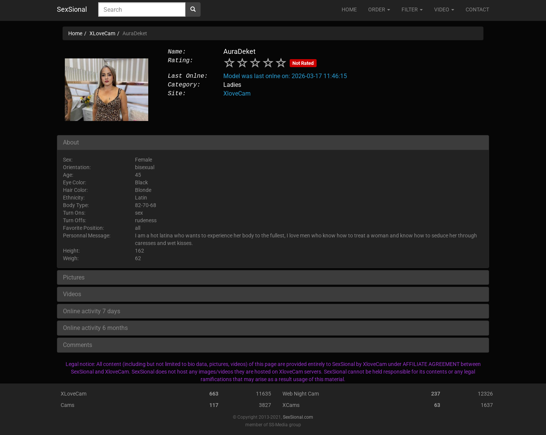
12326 (485, 394)
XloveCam (237, 93)
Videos (72, 294)
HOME (349, 9)
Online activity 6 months (95, 327)
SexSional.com (298, 417)
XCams (291, 405)
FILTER (412, 9)
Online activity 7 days (91, 311)
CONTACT (477, 9)
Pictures (74, 277)
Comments (77, 345)
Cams (67, 405)
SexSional (72, 9)
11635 (263, 394)
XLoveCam (73, 394)
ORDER (379, 9)
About (71, 142)
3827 (265, 405)
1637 (487, 405)
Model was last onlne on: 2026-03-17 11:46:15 (285, 76)
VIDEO (444, 9)
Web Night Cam (300, 394)
